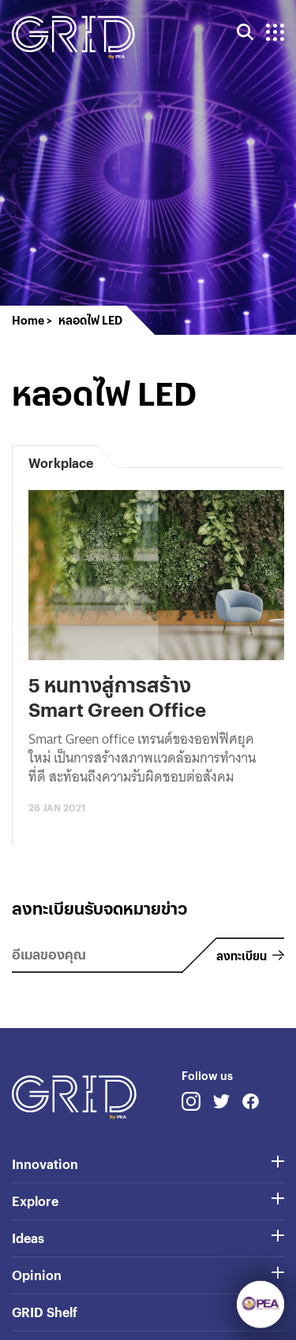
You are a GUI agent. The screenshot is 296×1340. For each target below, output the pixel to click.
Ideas (28, 1238)
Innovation (45, 1164)
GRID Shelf (44, 1312)
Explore (35, 1201)
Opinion (37, 1275)
